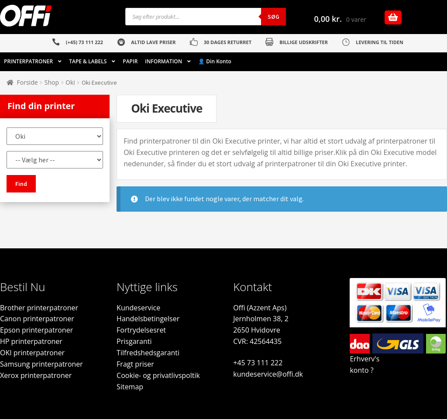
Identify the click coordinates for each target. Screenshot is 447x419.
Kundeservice (138, 308)
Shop (52, 82)
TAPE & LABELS (88, 61)
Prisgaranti (134, 341)
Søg (273, 17)
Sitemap (130, 387)
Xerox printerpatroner (36, 375)
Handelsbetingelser (148, 318)
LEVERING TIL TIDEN (379, 42)
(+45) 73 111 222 (84, 42)
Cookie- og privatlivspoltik (158, 375)
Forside (27, 82)
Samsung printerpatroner (41, 364)
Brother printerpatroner (39, 308)
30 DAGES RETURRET (227, 42)
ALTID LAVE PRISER (153, 42)
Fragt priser (135, 364)
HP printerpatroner (31, 341)
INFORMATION (163, 61)
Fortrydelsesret (141, 330)
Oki (70, 82)
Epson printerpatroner (36, 330)
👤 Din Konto (214, 61)
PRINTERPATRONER (28, 61)
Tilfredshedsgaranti (148, 352)
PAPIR (130, 61)
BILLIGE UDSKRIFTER (303, 42)
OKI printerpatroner (32, 352)
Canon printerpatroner (37, 318)
